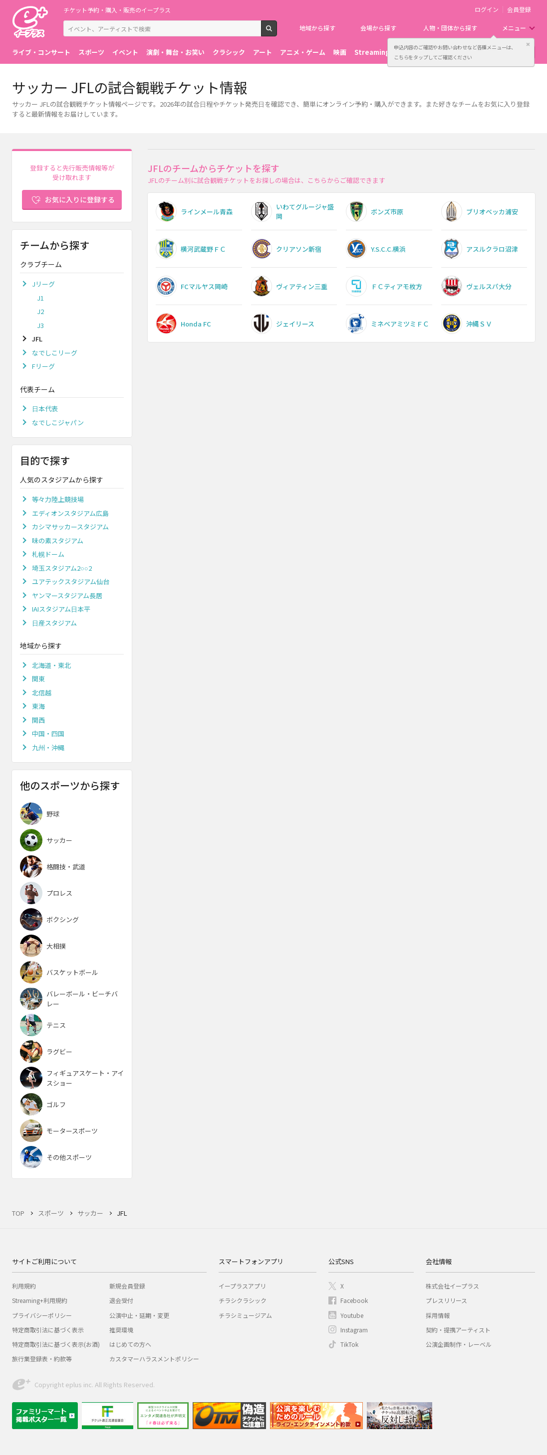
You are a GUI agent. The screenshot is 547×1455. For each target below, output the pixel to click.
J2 (40, 311)
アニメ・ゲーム (302, 52)
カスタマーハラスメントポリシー (154, 1358)
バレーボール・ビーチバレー (82, 998)
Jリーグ (43, 284)
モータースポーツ (72, 1130)
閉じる (528, 44)
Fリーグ (43, 366)
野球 (52, 813)
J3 (40, 325)
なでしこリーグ (54, 352)
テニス (56, 1025)
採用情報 (438, 1315)
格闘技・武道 (65, 866)
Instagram (354, 1329)
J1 (40, 298)
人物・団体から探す (450, 27)
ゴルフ (56, 1104)
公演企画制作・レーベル (459, 1344)
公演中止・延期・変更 (139, 1315)
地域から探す (317, 27)
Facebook (354, 1300)
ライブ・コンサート (41, 52)
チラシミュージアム (245, 1315)
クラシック (229, 52)
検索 (276, 32)
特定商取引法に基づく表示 (48, 1329)
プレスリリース (446, 1300)
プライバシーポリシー (42, 1315)
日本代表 (45, 408)
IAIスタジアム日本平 (61, 609)
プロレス (59, 893)
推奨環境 (121, 1329)
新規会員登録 (127, 1286)
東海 (38, 706)
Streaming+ (374, 52)
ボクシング (62, 919)
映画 (339, 52)
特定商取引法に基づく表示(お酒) (56, 1344)
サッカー (59, 840)
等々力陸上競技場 (58, 499)
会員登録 (519, 9)
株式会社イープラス (452, 1286)
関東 (38, 678)
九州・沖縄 (48, 747)
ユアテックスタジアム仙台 (70, 581)
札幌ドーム (48, 554)
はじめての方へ (130, 1344)
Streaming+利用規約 (39, 1300)
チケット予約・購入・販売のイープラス (117, 9)
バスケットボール (72, 972)
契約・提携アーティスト (458, 1329)
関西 (38, 720)
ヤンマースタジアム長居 (67, 595)
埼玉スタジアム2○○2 (62, 568)
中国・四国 (48, 733)
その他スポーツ (69, 1157)
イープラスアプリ (242, 1286)
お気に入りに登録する (80, 199)
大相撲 (56, 946)
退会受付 (121, 1300)
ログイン (487, 9)
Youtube (351, 1315)
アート (262, 52)
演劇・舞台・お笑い (175, 52)
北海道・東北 (51, 665)
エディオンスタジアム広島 (70, 513)
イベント (125, 52)
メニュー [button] (514, 27)
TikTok (349, 1344)
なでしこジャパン (58, 422)
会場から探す (378, 27)
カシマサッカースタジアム (70, 526)
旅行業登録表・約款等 (42, 1358)
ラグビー (59, 1051)
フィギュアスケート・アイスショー (85, 1078)
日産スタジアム (54, 623)
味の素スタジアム (57, 540)
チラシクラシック (243, 1300)
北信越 (41, 692)
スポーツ (91, 52)
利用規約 (24, 1286)
